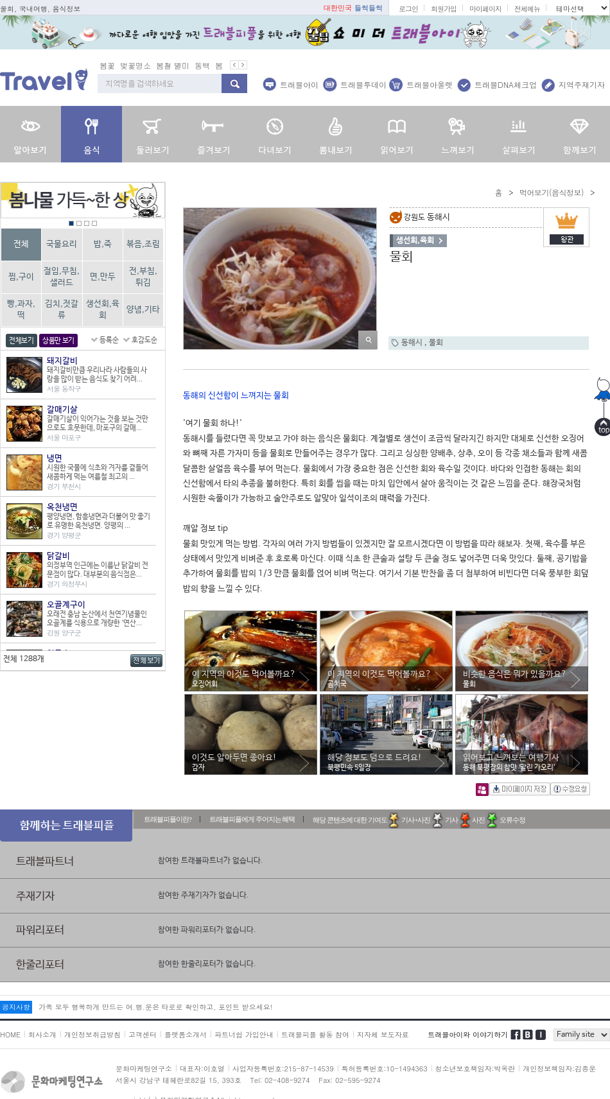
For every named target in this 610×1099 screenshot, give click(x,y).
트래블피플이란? (167, 819)
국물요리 (61, 244)
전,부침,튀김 (143, 277)
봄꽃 (107, 65)
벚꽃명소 (135, 65)
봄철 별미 (172, 65)
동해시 (412, 342)
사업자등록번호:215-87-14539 (283, 1068)
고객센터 (142, 1034)
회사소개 (42, 1034)
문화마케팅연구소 (144, 1068)
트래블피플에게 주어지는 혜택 (252, 819)
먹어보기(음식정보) (551, 192)
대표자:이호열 (202, 1068)
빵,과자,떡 (21, 309)
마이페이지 (485, 8)
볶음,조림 (143, 244)
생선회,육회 (102, 309)
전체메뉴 (527, 8)
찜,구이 (21, 277)
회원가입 (444, 8)
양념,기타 (143, 310)
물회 (436, 342)
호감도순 (144, 340)
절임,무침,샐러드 (62, 277)
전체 (21, 244)
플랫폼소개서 (185, 1034)
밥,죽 (103, 244)
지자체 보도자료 (383, 1034)
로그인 (408, 8)
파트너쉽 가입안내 (244, 1034)
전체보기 (21, 341)
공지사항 (16, 1007)
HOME (10, 1034)
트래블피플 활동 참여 (315, 1034)
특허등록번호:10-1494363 (385, 1068)
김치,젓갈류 (61, 309)
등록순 (109, 340)
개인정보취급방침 (92, 1034)
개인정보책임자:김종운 (559, 1068)
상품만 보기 (58, 341)
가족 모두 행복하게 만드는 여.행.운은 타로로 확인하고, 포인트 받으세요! (155, 1007)
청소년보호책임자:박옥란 (475, 1068)
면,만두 (103, 277)
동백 (202, 65)
